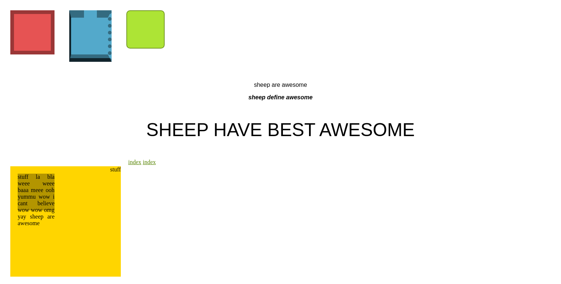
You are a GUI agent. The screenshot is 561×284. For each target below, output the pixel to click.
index (134, 162)
